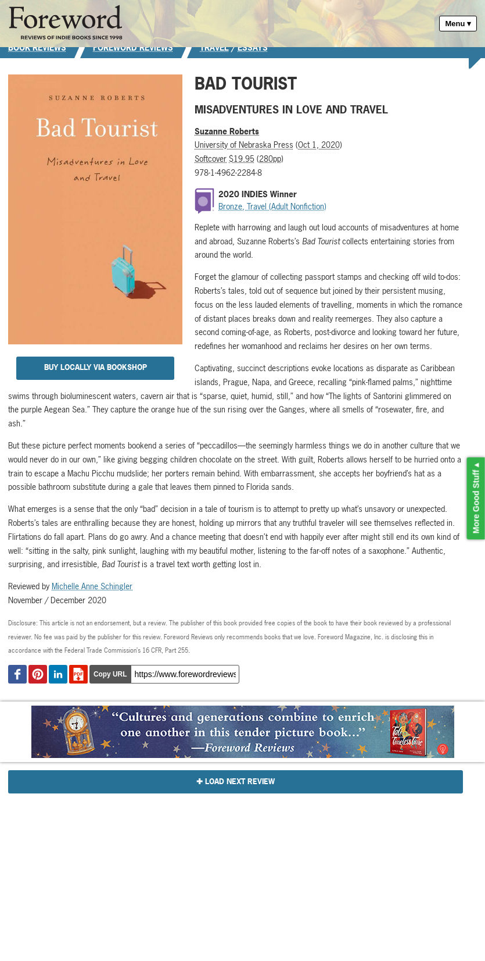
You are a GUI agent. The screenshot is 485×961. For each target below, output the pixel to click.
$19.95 (241, 158)
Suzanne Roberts (227, 131)
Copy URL (110, 674)
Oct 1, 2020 (319, 144)
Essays (253, 47)
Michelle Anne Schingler (92, 586)
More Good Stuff (476, 502)
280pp (270, 158)
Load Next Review (240, 781)
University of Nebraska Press (244, 144)
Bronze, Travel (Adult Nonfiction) (272, 206)
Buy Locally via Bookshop (95, 367)
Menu (455, 23)
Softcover (211, 158)
